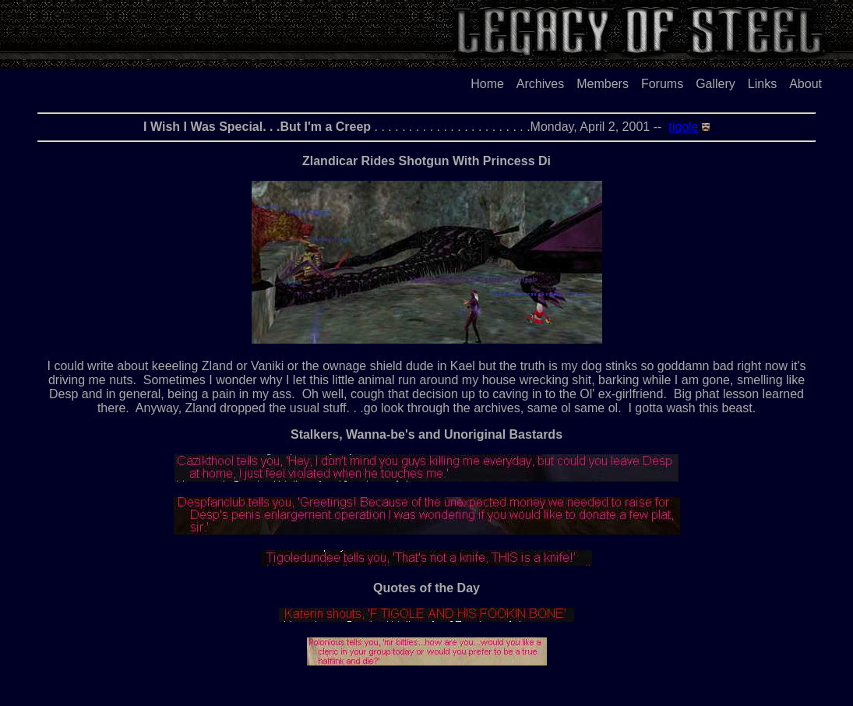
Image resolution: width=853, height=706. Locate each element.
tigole (683, 126)
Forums (662, 83)
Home (487, 83)
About (805, 83)
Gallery (715, 83)
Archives (540, 83)
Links (762, 83)
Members (602, 83)
